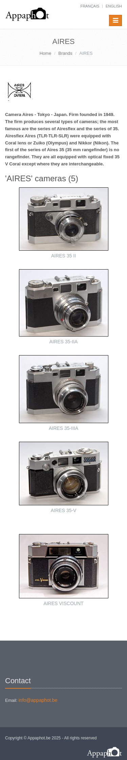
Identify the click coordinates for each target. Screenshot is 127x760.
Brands (65, 53)
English (114, 6)
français (89, 6)
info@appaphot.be (38, 700)
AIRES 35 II (63, 255)
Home (45, 53)
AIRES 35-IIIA (63, 428)
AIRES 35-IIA (63, 341)
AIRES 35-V (63, 510)
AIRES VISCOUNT (63, 603)
